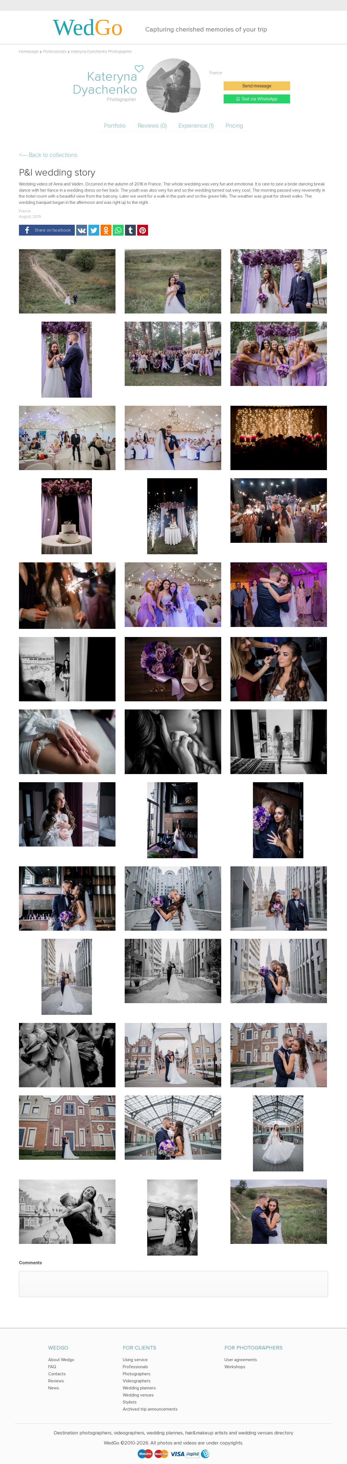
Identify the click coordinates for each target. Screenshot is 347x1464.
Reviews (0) (152, 125)
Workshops (234, 1367)
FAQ (52, 1367)
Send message (256, 86)
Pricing (234, 125)
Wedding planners (139, 1388)
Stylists (130, 1402)
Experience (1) (196, 125)
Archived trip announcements (150, 1409)
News (53, 1388)
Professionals (54, 51)
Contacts (57, 1374)
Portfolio (115, 125)
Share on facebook (46, 230)
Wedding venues (138, 1395)
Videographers (136, 1381)
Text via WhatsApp (256, 99)
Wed (88, 27)
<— (48, 155)
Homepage (28, 51)
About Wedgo (61, 1359)
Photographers (136, 1374)
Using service (135, 1359)
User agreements (240, 1359)
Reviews (56, 1381)
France (216, 72)
